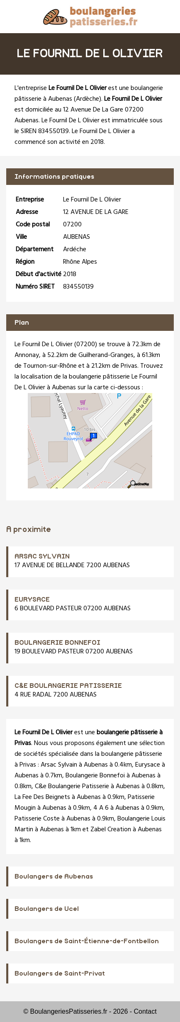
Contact (145, 1011)
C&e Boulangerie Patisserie (72, 786)
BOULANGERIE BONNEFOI (57, 642)
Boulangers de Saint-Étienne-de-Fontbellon (87, 941)
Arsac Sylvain (59, 765)
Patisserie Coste (37, 818)
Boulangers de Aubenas (54, 876)
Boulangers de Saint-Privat (60, 973)
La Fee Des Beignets (42, 797)
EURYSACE (32, 599)
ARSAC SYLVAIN (42, 556)
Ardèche (87, 99)
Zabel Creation (110, 829)
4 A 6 (101, 808)
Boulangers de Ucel (47, 908)
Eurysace (147, 765)
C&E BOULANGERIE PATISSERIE (68, 685)
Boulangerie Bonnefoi (95, 775)
